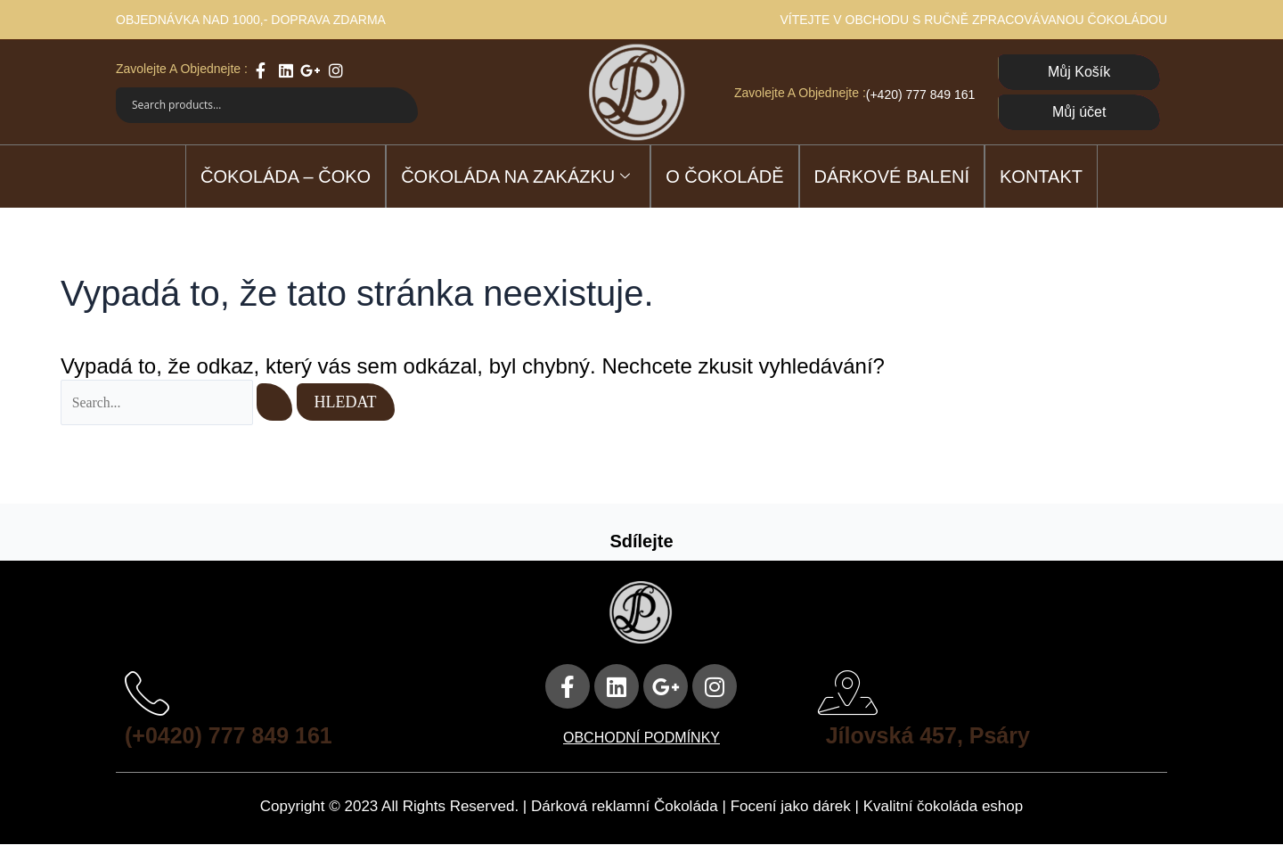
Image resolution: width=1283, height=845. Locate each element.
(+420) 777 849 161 (921, 94)
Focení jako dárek (791, 807)
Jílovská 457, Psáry (932, 735)
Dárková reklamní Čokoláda (624, 807)
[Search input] (256, 105)
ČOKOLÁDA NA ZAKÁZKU (515, 177)
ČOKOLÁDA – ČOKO (285, 176)
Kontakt (1041, 176)
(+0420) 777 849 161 (232, 735)
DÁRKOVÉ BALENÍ (892, 176)
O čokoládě (724, 176)
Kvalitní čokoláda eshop (943, 807)
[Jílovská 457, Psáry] (848, 693)
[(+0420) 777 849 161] (147, 693)
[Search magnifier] (400, 105)
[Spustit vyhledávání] (276, 402)
